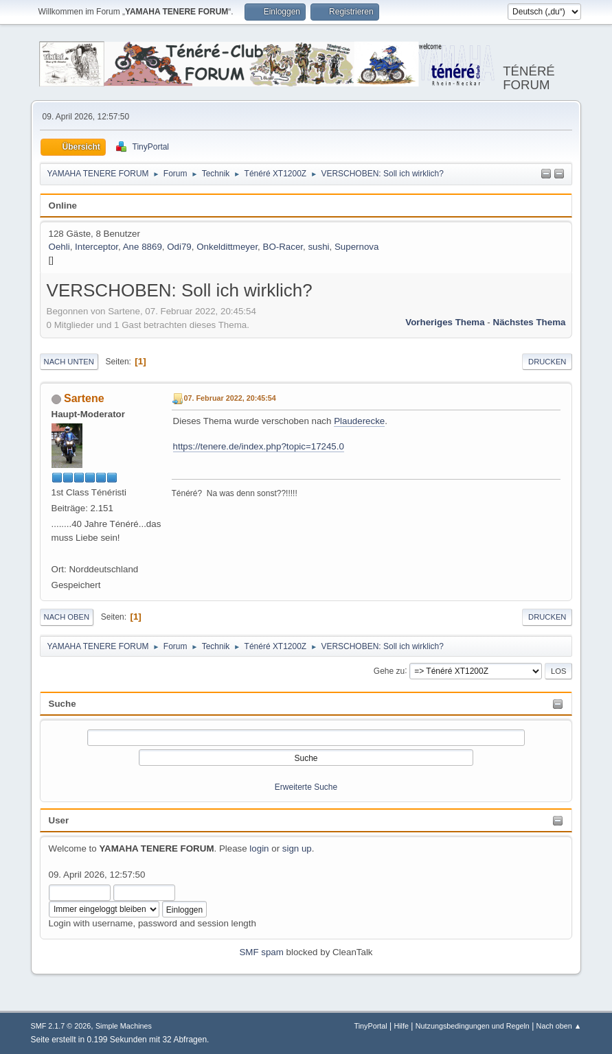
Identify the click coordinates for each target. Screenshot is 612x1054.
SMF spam (261, 952)
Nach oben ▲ (559, 1026)
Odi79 (179, 247)
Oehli (59, 247)
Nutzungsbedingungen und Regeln (473, 1026)
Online (63, 205)
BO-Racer (283, 247)
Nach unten (69, 362)
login (259, 848)
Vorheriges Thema (444, 322)
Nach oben (67, 617)
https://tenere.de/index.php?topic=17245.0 (258, 446)
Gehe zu (389, 670)
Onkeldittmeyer (227, 247)
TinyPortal (370, 1026)
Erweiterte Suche (306, 787)
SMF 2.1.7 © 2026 (61, 1026)
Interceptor (96, 247)
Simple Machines (123, 1026)
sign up (297, 848)
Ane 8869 (142, 247)
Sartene (84, 398)
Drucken (547, 362)
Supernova (356, 247)
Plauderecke (359, 421)
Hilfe (401, 1026)
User (59, 820)
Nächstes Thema (529, 322)
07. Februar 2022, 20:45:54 (230, 398)
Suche (62, 704)
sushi (318, 247)
